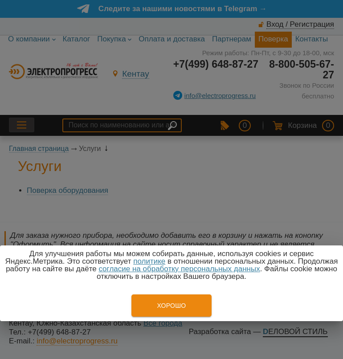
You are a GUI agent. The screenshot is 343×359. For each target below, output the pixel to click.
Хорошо (171, 305)
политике (149, 261)
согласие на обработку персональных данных (179, 269)
